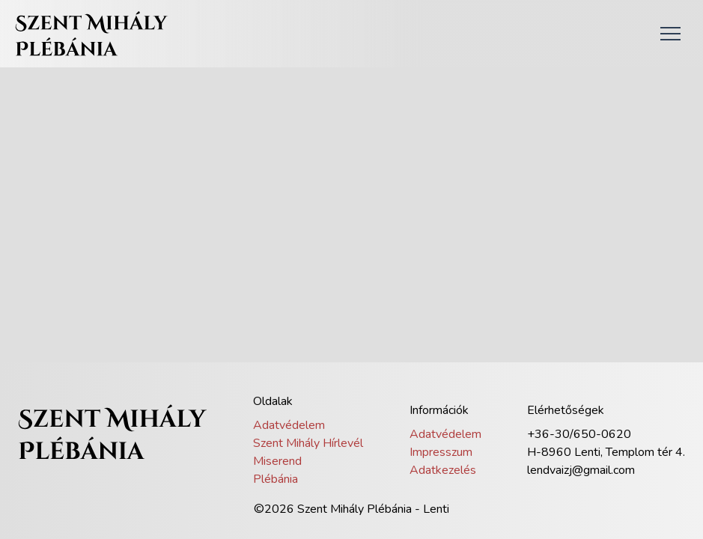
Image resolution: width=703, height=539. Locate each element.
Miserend (277, 461)
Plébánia (275, 479)
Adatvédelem (289, 425)
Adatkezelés (443, 470)
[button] (670, 34)
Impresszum (441, 452)
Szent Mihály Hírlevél (308, 443)
